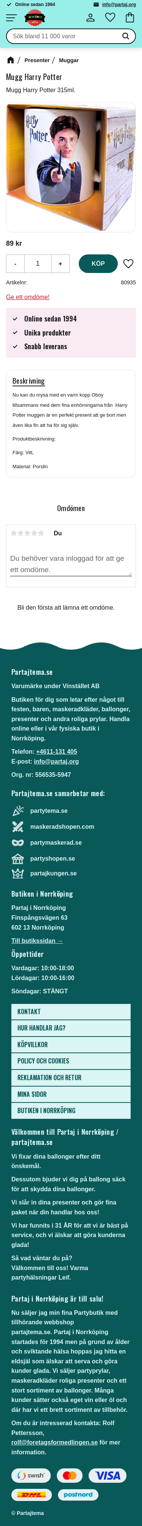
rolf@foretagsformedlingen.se (54, 1442)
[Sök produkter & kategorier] (61, 36)
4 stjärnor (34, 533)
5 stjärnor (40, 533)
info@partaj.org (119, 4)
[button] (11, 18)
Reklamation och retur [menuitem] (49, 1077)
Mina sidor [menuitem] (32, 1094)
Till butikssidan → (37, 941)
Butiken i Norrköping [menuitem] (46, 1110)
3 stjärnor (27, 533)
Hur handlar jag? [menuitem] (41, 1027)
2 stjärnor (20, 533)
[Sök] (125, 36)
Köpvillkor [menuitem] (32, 1044)
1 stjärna (13, 533)
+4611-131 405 (56, 751)
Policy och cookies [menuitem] (43, 1060)
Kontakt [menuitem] (29, 1011)
